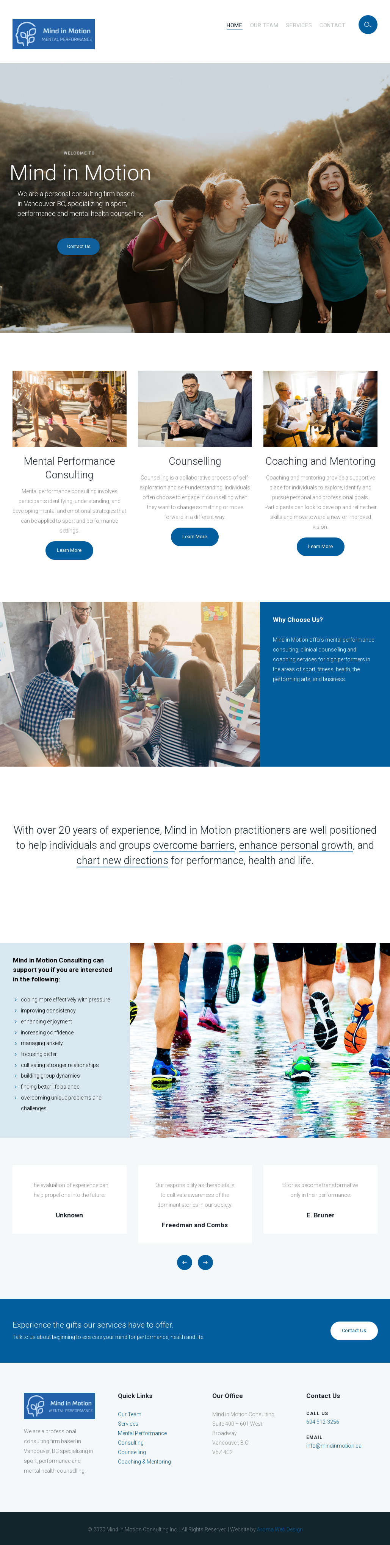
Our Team (264, 25)
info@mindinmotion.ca (334, 1446)
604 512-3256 (322, 1422)
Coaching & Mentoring (144, 1462)
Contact (332, 25)
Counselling (132, 1452)
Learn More (69, 550)
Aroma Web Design (280, 1529)
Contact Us (79, 246)
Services (299, 25)
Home (234, 25)
